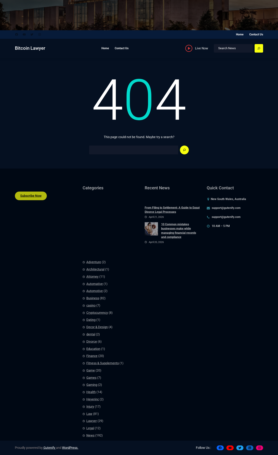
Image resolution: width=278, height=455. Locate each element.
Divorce (91, 414)
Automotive (94, 364)
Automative (94, 357)
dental (90, 407)
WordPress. (70, 448)
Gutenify (49, 448)
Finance (92, 429)
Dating (91, 392)
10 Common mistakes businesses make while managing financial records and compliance (178, 243)
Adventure (93, 335)
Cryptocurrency (97, 385)
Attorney (92, 349)
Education (93, 421)
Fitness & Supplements (102, 436)
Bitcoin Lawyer (30, 48)
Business (92, 371)
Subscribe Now (30, 198)
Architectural (95, 342)
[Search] (259, 48)
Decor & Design (97, 400)
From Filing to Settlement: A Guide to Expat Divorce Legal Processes (172, 222)
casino (91, 378)
